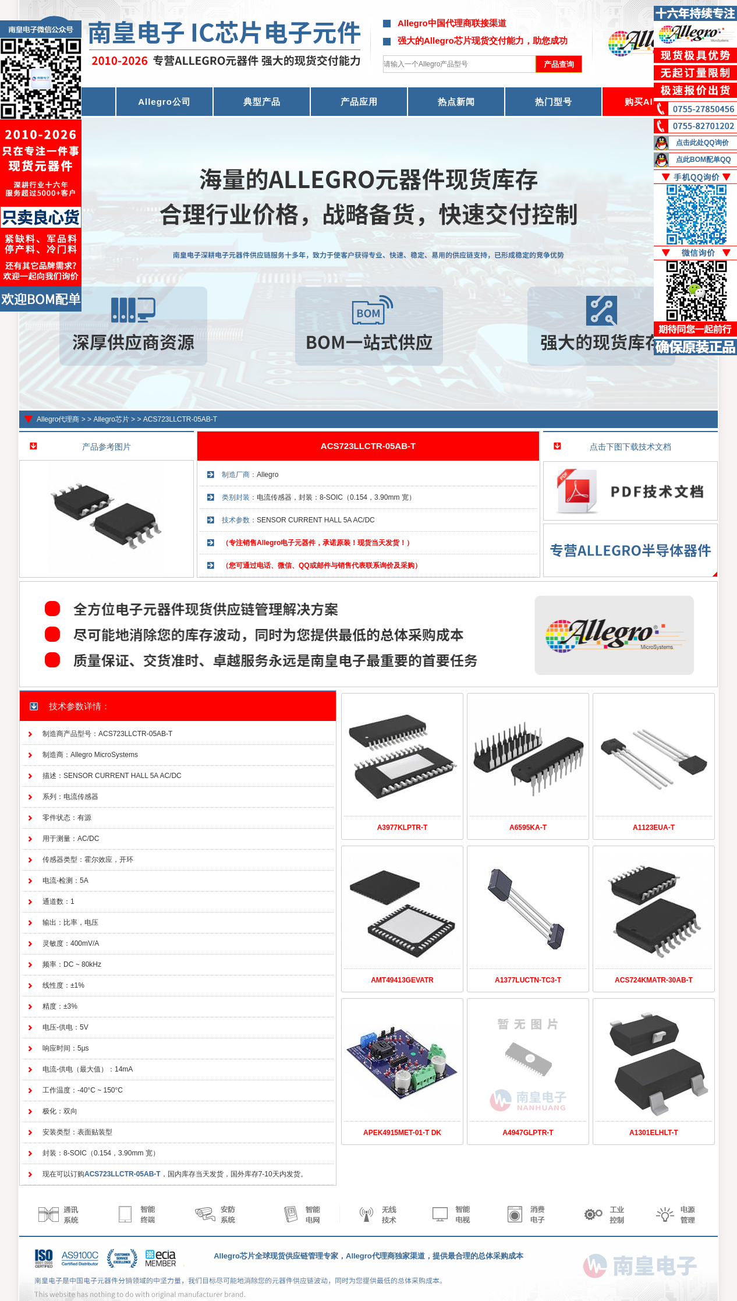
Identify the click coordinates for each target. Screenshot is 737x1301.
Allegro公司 (164, 102)
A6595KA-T (528, 827)
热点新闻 (456, 102)
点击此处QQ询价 (702, 143)
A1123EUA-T (654, 827)
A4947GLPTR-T (527, 1133)
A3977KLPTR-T (402, 827)
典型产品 (262, 102)
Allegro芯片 (111, 419)
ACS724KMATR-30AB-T (654, 980)
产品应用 (359, 102)
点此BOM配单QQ (703, 159)
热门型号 (553, 102)
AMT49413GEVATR (402, 980)
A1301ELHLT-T (653, 1133)
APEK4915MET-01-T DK (402, 1133)
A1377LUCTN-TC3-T (528, 980)
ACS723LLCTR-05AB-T (180, 419)
